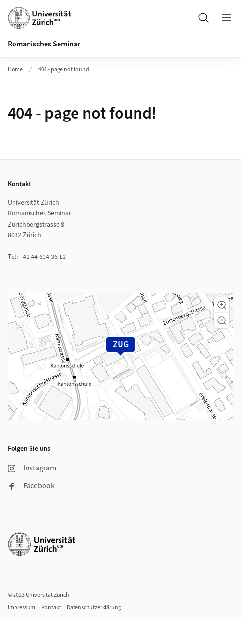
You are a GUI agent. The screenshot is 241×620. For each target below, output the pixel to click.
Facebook (31, 486)
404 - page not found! (64, 69)
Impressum (21, 608)
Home (15, 69)
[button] (221, 305)
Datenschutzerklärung (94, 608)
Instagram (32, 468)
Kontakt (51, 608)
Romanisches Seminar (44, 44)
